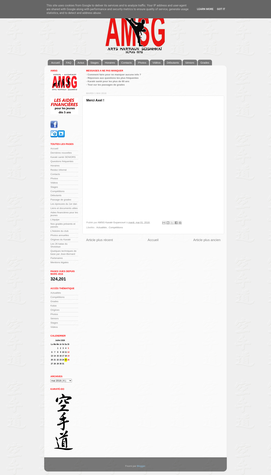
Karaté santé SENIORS (63, 157)
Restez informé (58, 170)
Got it (221, 9)
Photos (142, 62)
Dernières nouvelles (61, 152)
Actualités (101, 227)
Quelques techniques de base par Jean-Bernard (63, 252)
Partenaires (56, 258)
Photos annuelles (59, 235)
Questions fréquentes (61, 161)
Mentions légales (59, 262)
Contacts (126, 62)
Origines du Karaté (60, 239)
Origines (54, 310)
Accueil (55, 62)
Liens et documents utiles (64, 208)
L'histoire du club (59, 231)
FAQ (68, 62)
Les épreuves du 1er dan (63, 204)
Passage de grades (60, 199)
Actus (81, 62)
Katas (53, 305)
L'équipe (55, 219)
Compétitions (116, 227)
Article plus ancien (207, 240)
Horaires (110, 62)
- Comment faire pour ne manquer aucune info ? (113, 74)
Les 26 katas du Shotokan (58, 245)
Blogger (141, 466)
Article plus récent (99, 240)
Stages (94, 62)
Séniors (189, 62)
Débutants (173, 62)
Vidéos (156, 62)
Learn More (205, 9)
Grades (204, 62)
